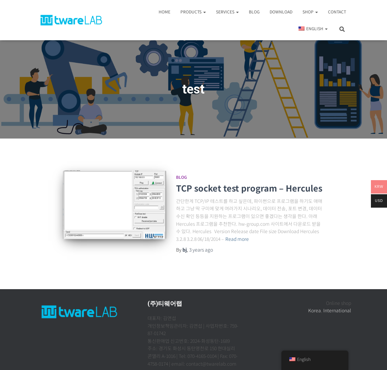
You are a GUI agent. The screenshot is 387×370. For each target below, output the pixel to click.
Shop (310, 11)
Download (281, 11)
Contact (337, 11)
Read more (237, 238)
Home (164, 11)
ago (201, 249)
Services (227, 11)
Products (193, 11)
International (337, 310)
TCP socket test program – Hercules (249, 188)
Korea (314, 310)
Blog (254, 11)
